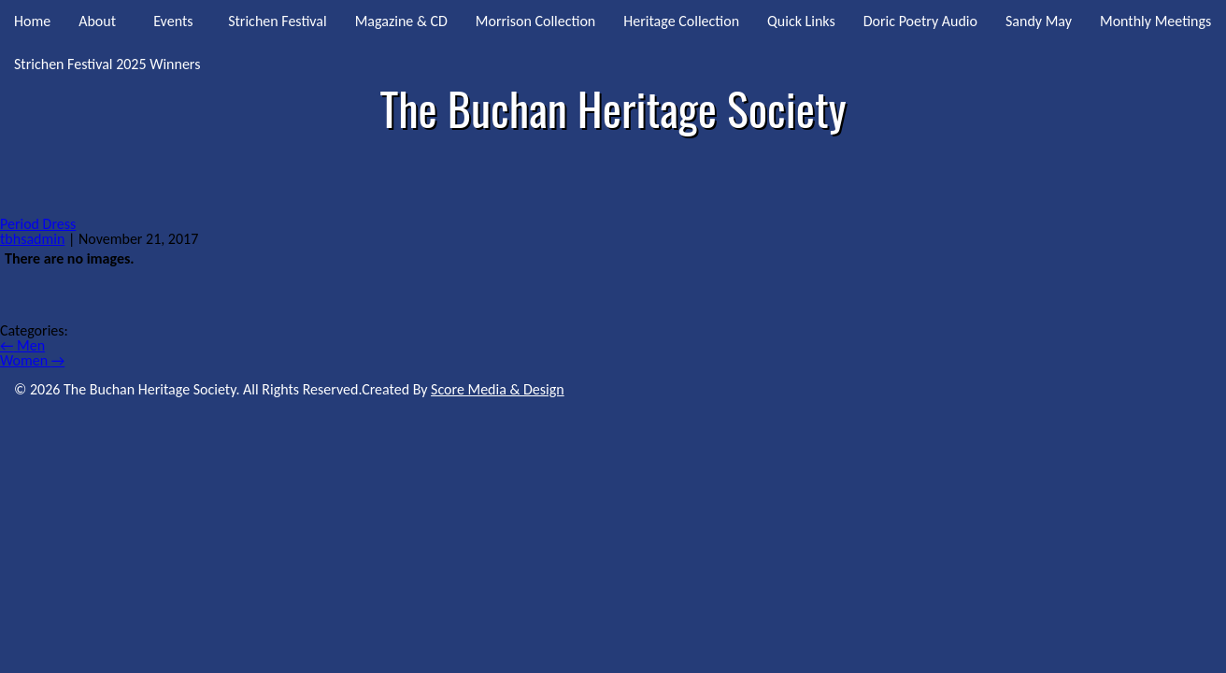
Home (32, 21)
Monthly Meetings (1155, 21)
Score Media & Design (497, 389)
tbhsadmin (32, 239)
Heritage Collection (681, 21)
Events (172, 21)
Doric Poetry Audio (920, 21)
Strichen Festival (277, 21)
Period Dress (38, 224)
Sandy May (1038, 21)
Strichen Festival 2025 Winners (107, 64)
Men (22, 345)
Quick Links (801, 21)
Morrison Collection (535, 21)
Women (32, 360)
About (97, 21)
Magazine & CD (401, 21)
